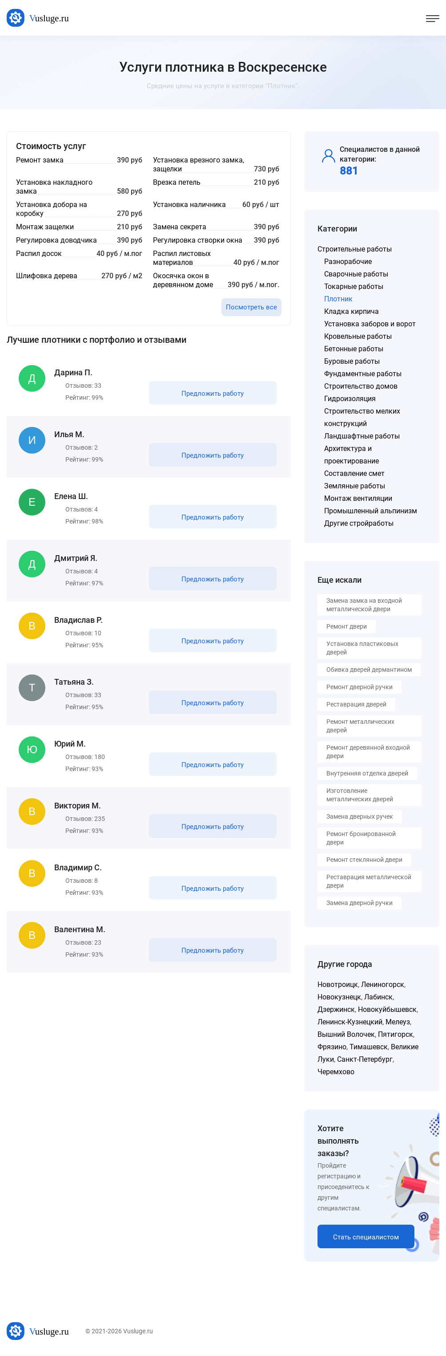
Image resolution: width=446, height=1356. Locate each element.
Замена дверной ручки (359, 902)
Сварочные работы (356, 274)
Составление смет (354, 473)
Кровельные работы (358, 336)
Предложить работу (212, 394)
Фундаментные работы (363, 373)
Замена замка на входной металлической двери (364, 605)
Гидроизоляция (350, 398)
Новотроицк (337, 984)
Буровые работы (352, 361)
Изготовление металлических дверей (359, 795)
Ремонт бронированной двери (361, 838)
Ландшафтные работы (362, 436)
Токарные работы (353, 286)
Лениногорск (382, 984)
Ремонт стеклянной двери (364, 859)
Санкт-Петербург (365, 1059)
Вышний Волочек (346, 1034)
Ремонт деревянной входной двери (368, 751)
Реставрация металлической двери (368, 881)
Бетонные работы (353, 349)
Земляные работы (354, 486)
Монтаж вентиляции (358, 498)
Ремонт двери (346, 626)
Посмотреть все (251, 307)
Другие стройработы (359, 523)
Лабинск (378, 997)
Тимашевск (369, 1047)
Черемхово (335, 1072)
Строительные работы (354, 249)
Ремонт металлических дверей (360, 726)
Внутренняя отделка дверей (367, 773)
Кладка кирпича (351, 311)
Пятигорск (395, 1034)
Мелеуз (398, 1022)
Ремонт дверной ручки (359, 686)
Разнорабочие (348, 261)
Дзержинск (336, 1009)
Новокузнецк (339, 997)
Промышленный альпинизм (370, 511)
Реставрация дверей (356, 704)
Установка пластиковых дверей (362, 648)
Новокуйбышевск (387, 1009)
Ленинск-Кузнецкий (349, 1022)
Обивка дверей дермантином (369, 669)
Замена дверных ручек (359, 816)
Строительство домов (361, 386)
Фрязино (331, 1047)
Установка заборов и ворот (370, 324)
